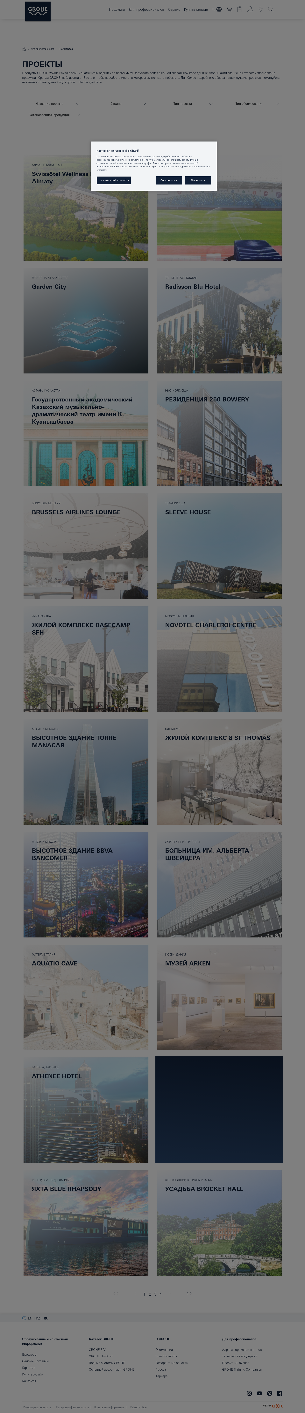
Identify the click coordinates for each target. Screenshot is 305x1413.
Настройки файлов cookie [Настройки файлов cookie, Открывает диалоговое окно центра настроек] (114, 180)
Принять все (198, 180)
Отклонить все (168, 180)
